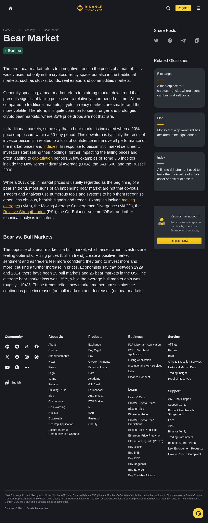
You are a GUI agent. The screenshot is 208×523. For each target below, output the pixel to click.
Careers (53, 350)
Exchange (94, 344)
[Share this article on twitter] (156, 40)
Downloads (55, 418)
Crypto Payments (99, 361)
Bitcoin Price (136, 408)
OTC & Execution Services (185, 361)
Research (94, 418)
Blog (51, 395)
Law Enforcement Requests (185, 448)
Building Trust (57, 390)
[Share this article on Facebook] (170, 40)
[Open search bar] (167, 8)
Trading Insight (177, 373)
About (52, 344)
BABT (92, 412)
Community (55, 401)
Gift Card (94, 384)
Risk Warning (56, 407)
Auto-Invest (95, 395)
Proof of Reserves (179, 378)
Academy (94, 378)
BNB (171, 356)
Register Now (179, 240)
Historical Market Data (182, 367)
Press (52, 367)
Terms (52, 378)
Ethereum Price (138, 414)
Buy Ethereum (137, 469)
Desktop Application (60, 424)
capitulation (42, 158)
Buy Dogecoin (137, 464)
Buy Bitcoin (135, 446)
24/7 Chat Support (179, 399)
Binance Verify (177, 431)
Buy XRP (134, 458)
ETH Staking (96, 401)
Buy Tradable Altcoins (142, 475)
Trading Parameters (180, 437)
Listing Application (139, 360)
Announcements (58, 356)
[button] (198, 8)
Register (183, 8)
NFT (91, 407)
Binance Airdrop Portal (182, 442)
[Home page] (90, 8)
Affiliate (173, 344)
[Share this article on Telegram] (183, 40)
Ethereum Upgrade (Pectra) (145, 441)
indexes (50, 146)
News (51, 361)
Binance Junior (97, 367)
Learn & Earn (136, 397)
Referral (173, 350)
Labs (131, 371)
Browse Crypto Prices (142, 403)
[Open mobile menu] (198, 8)
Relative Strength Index (24, 212)
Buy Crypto (95, 350)
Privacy (53, 384)
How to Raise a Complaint (184, 454)
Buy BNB (134, 452)
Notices (53, 412)
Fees (171, 420)
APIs (171, 425)
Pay (90, 356)
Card (91, 373)
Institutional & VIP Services (145, 365)
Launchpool (95, 390)
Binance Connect (139, 377)
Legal (51, 373)
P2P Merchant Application (144, 344)
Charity (92, 424)
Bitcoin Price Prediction (142, 429)
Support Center (177, 404)
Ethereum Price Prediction (144, 435)
